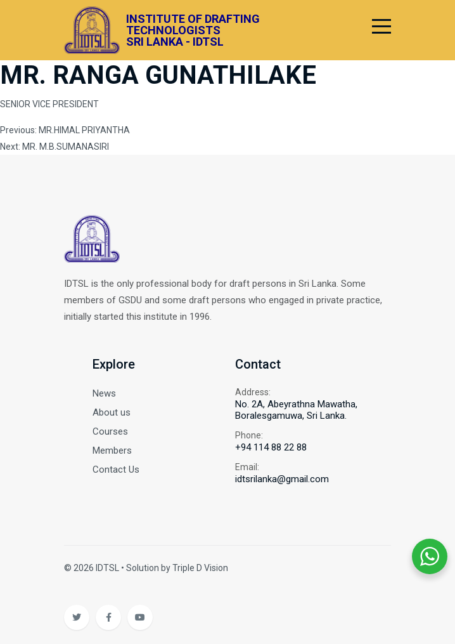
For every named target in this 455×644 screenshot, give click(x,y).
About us (112, 412)
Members (112, 450)
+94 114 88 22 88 (271, 447)
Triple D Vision (200, 568)
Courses (110, 431)
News (104, 393)
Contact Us (116, 469)
